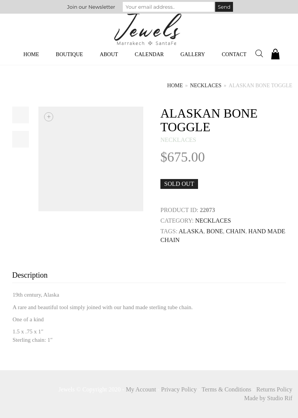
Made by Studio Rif (268, 398)
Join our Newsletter (91, 7)
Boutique (69, 54)
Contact (234, 54)
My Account (141, 389)
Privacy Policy (179, 389)
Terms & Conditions (226, 389)
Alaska (191, 231)
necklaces (205, 85)
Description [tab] (30, 275)
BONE (214, 231)
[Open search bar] (259, 53)
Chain (236, 231)
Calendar (149, 54)
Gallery (193, 54)
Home (31, 54)
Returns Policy (274, 389)
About (109, 54)
